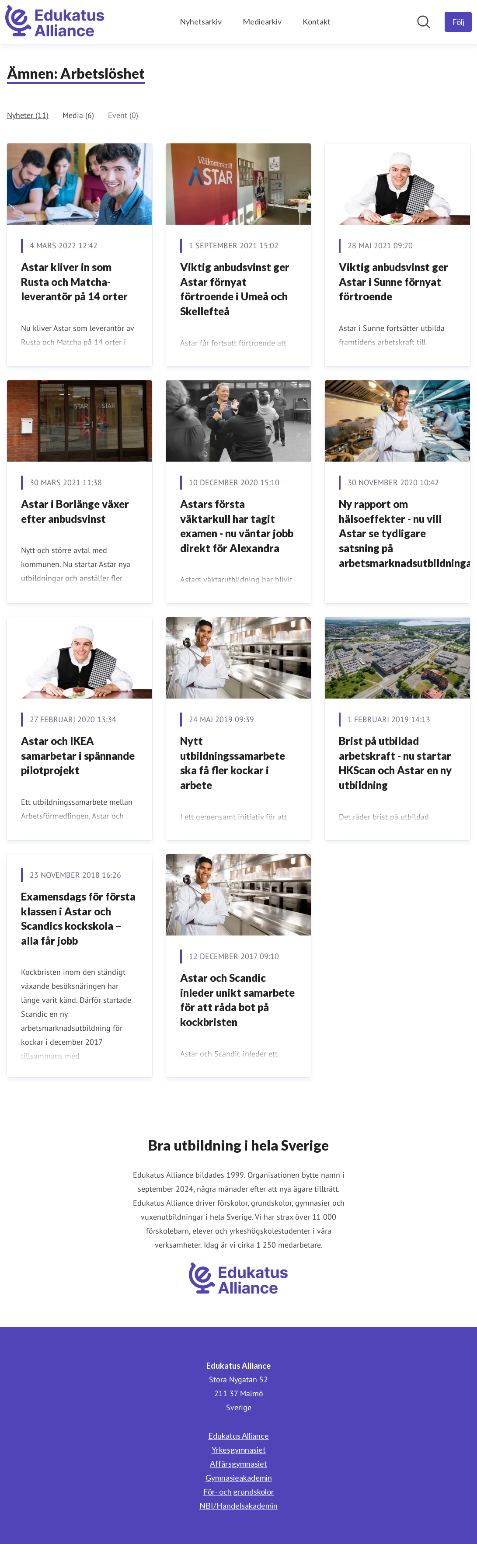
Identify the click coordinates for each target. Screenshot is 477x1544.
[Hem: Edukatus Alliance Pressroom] (54, 21)
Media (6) (78, 115)
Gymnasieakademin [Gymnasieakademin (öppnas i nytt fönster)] (238, 1477)
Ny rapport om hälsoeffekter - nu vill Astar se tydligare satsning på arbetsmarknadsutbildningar (407, 533)
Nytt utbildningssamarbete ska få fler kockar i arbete (232, 762)
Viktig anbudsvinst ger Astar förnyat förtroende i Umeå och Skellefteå (234, 289)
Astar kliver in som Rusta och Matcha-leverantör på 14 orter (74, 282)
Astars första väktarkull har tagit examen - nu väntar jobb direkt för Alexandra (236, 525)
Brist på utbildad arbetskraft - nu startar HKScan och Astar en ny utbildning (395, 762)
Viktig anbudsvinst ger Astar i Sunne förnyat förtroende (393, 282)
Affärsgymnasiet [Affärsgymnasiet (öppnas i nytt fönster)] (238, 1463)
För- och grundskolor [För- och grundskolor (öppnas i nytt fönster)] (238, 1491)
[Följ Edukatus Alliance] (458, 22)
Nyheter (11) (28, 115)
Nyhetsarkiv (201, 21)
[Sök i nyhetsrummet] (424, 22)
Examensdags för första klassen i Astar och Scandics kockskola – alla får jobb (78, 918)
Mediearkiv (262, 21)
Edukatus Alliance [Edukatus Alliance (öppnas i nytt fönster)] (238, 1435)
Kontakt (317, 21)
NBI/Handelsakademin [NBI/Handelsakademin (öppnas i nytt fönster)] (238, 1505)
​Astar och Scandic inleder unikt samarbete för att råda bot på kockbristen (237, 999)
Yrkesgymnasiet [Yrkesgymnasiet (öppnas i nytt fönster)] (239, 1449)
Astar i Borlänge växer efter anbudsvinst (75, 511)
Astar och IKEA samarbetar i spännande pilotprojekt (78, 755)
